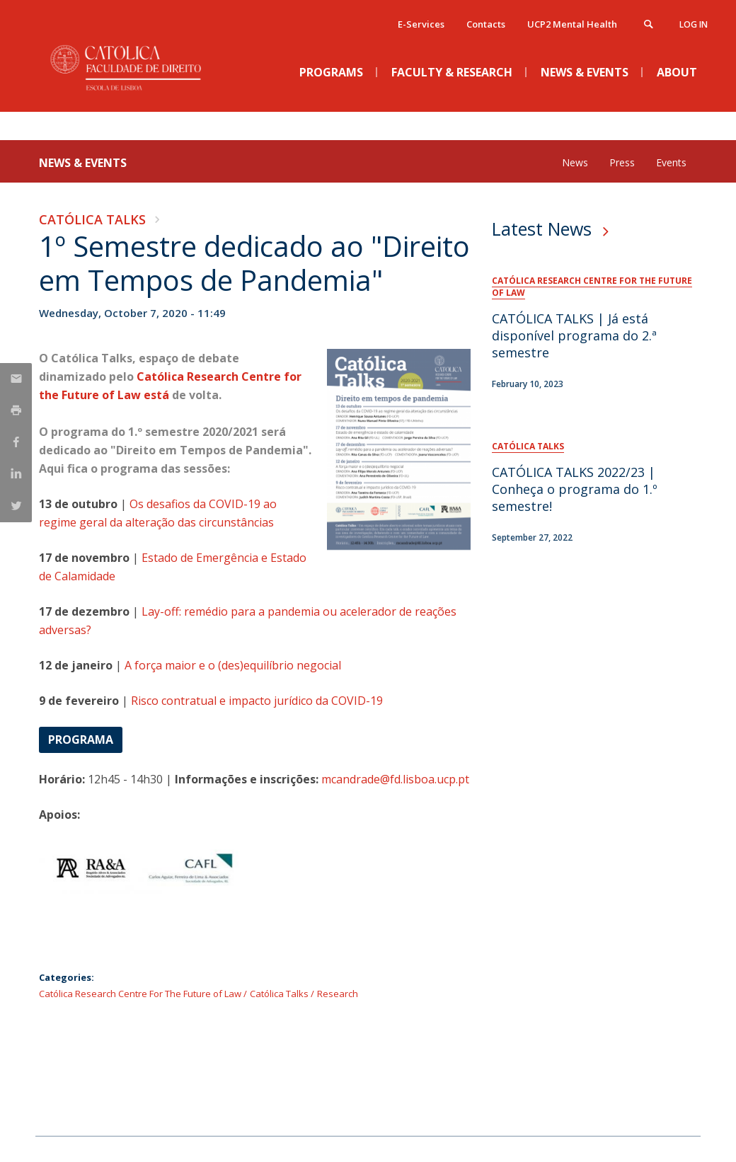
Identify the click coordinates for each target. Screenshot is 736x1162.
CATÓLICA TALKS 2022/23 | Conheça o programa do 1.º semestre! (574, 489)
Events (671, 162)
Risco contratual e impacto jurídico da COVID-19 (257, 700)
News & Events (83, 163)
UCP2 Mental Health (572, 24)
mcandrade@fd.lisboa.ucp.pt (395, 779)
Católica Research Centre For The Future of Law (140, 993)
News (575, 162)
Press (622, 162)
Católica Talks (92, 219)
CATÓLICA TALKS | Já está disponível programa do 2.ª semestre (574, 335)
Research (337, 993)
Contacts (485, 24)
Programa (80, 739)
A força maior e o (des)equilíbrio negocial (233, 665)
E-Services (421, 24)
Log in (693, 24)
